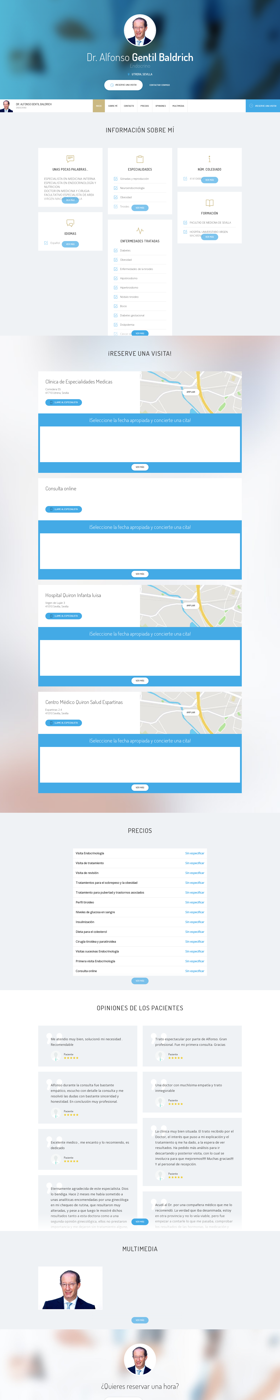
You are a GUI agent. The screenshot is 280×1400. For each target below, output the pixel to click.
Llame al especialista (64, 402)
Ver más (140, 333)
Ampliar (191, 391)
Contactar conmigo (159, 85)
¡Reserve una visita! (262, 106)
